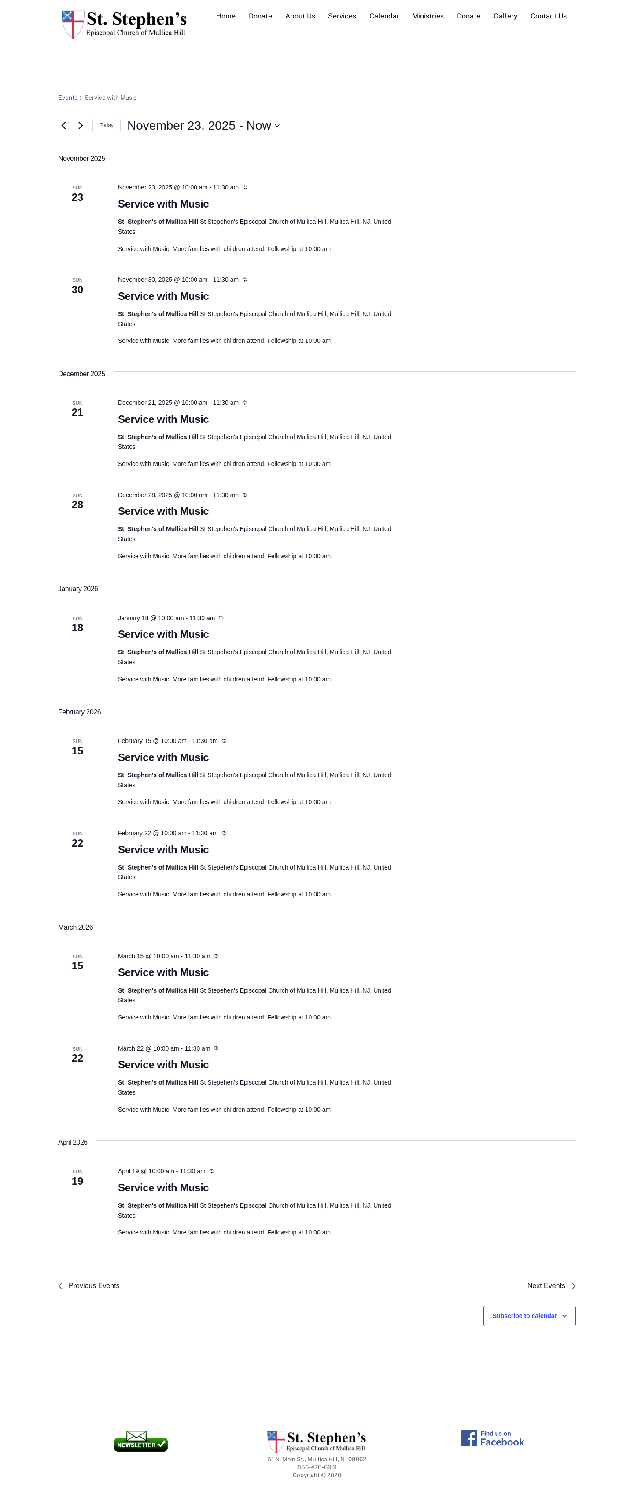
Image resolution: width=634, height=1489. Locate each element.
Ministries (428, 16)
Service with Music (163, 204)
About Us (300, 16)
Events (67, 98)
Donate (260, 16)
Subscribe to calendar (525, 1316)
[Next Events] (80, 125)
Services (342, 16)
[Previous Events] (63, 125)
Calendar (384, 16)
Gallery (506, 16)
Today (107, 126)
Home (226, 16)
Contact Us (549, 16)
